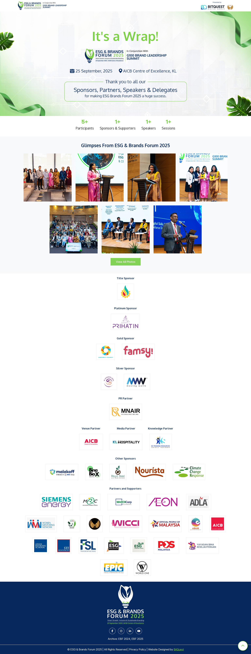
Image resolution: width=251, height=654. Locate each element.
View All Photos (125, 261)
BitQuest (179, 649)
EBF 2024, (124, 638)
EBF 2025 (137, 638)
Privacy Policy (137, 649)
